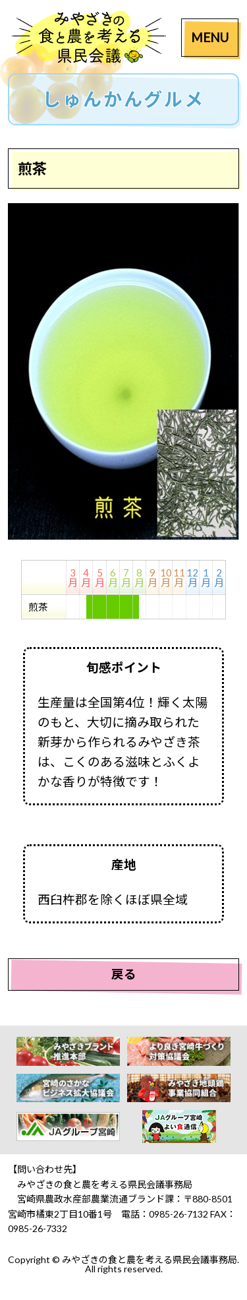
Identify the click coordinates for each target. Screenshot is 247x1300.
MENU (210, 37)
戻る (123, 973)
